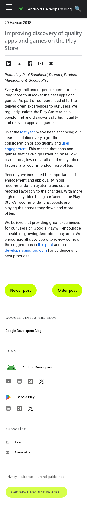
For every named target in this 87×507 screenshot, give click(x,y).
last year (27, 132)
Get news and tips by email (36, 492)
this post (45, 244)
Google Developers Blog (24, 331)
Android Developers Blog (50, 9)
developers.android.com (26, 250)
